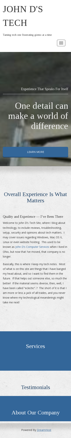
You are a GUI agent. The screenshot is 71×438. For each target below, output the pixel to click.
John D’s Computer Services (32, 247)
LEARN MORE (35, 152)
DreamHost (44, 430)
